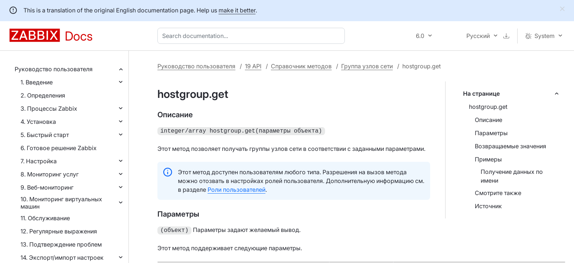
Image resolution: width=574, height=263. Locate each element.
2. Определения (42, 95)
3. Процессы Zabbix (48, 108)
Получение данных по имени (512, 176)
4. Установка (38, 121)
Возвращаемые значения (510, 146)
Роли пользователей (236, 189)
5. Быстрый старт (44, 134)
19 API (253, 66)
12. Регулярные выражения (58, 231)
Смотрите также (498, 193)
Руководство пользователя (54, 69)
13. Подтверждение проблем (61, 244)
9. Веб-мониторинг (47, 187)
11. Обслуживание (45, 218)
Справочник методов (301, 66)
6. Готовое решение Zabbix (58, 148)
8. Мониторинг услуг (49, 174)
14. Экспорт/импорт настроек (62, 257)
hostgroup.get (488, 106)
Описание (488, 119)
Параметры (491, 133)
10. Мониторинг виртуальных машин (61, 202)
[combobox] (252, 36)
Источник (488, 206)
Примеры (488, 159)
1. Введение (36, 82)
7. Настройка (38, 161)
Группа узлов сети (367, 66)
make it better (237, 10)
